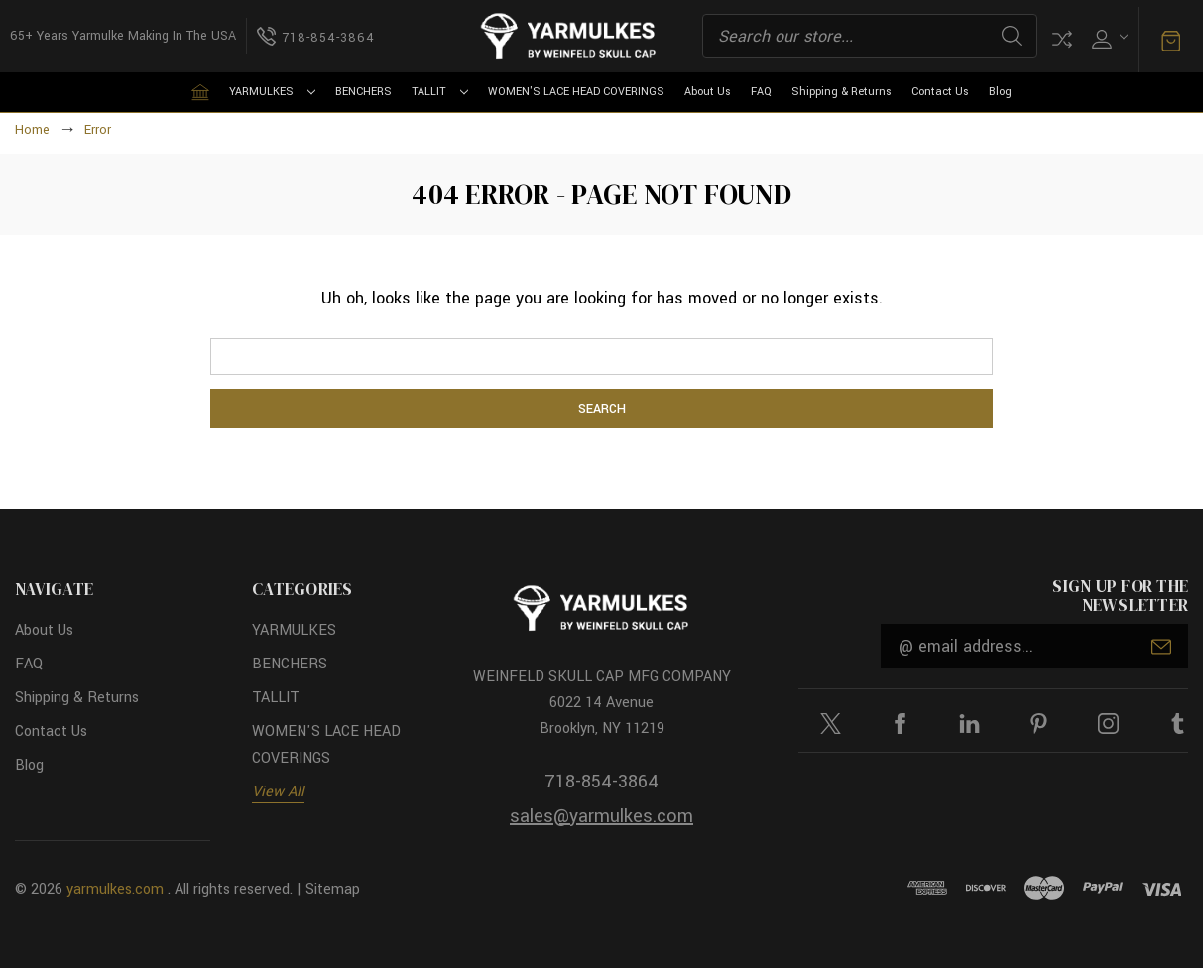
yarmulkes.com (115, 889)
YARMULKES (272, 91)
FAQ (761, 91)
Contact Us (940, 91)
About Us (707, 91)
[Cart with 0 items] (1170, 39)
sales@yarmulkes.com (601, 816)
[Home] (200, 92)
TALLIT (440, 91)
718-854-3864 (601, 781)
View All (278, 792)
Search (1012, 36)
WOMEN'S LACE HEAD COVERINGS (576, 91)
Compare (1062, 39)
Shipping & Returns (841, 91)
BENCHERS (363, 91)
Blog (1000, 91)
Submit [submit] (1161, 647)
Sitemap (332, 889)
